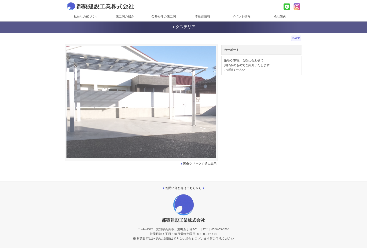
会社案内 (280, 16)
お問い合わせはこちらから (184, 188)
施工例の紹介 (125, 16)
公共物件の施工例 (163, 16)
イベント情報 (241, 16)
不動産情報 (202, 16)
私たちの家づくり (86, 16)
